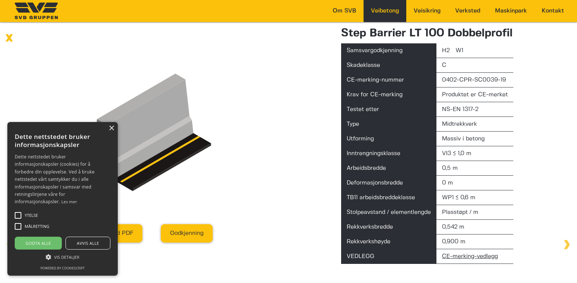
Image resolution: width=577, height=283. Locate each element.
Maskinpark (511, 11)
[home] (36, 11)
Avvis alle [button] (88, 243)
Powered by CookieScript (62, 268)
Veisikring (427, 11)
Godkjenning (186, 233)
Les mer (69, 201)
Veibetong (385, 11)
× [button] (111, 128)
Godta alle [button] (38, 243)
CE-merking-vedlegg (470, 256)
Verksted (467, 11)
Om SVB (344, 11)
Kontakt (553, 11)
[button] (62, 257)
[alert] (62, 199)
